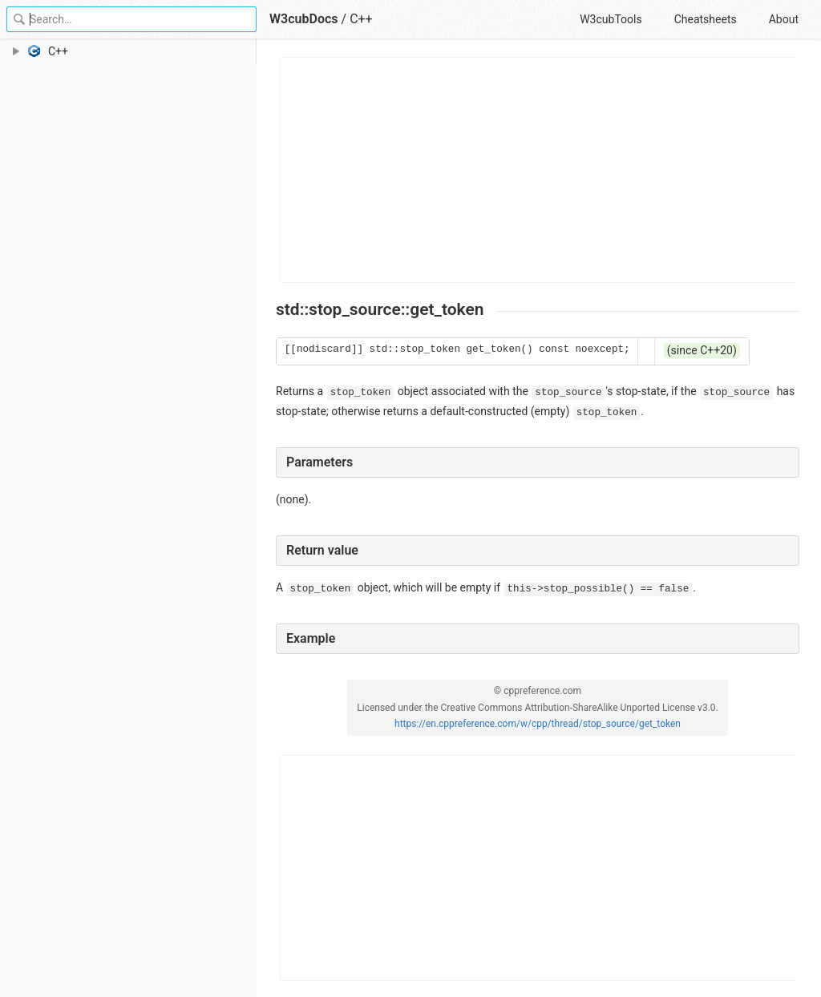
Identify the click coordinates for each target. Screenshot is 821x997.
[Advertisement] (538, 170)
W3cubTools (610, 19)
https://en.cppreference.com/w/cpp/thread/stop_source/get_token (537, 723)
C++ (361, 18)
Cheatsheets (705, 19)
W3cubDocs (303, 18)
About (784, 19)
